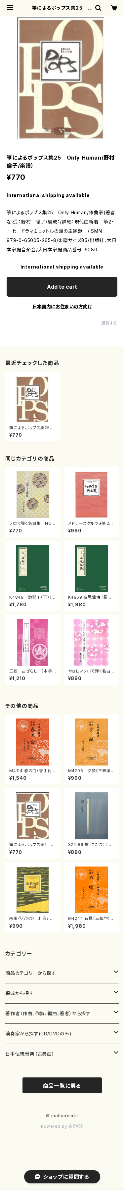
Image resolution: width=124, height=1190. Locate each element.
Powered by (62, 1126)
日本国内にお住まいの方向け (62, 306)
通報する (109, 323)
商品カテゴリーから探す (30, 973)
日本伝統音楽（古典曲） (30, 1054)
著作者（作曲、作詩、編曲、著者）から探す (48, 1013)
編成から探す (19, 993)
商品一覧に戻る (62, 1085)
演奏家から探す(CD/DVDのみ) (38, 1033)
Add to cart (62, 286)
